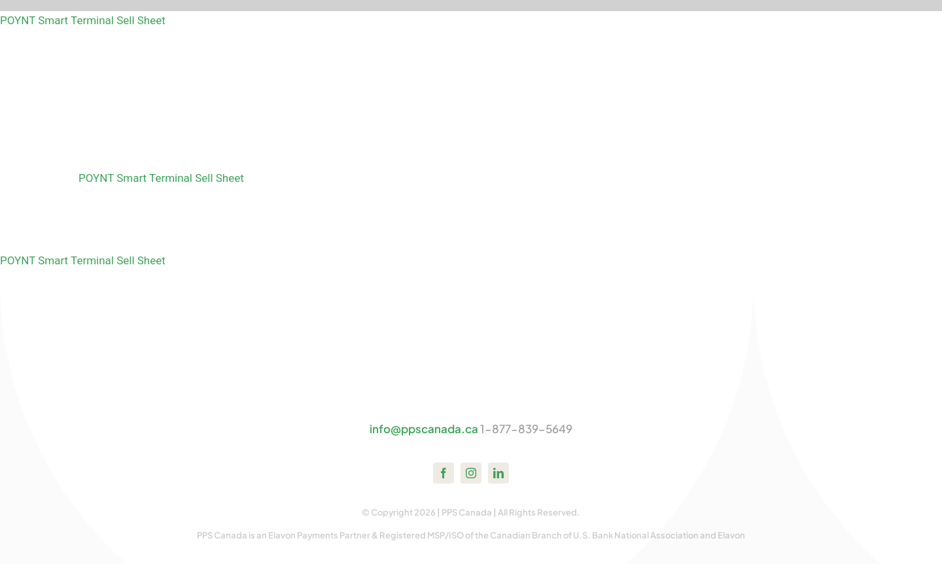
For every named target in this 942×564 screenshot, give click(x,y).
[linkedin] (498, 473)
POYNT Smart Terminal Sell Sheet (83, 20)
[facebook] (443, 473)
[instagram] (471, 473)
